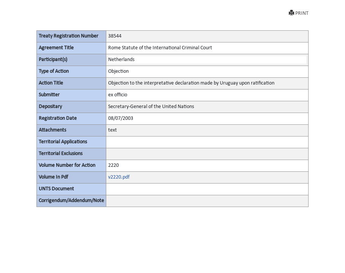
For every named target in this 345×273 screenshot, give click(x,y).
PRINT (299, 13)
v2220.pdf (118, 177)
